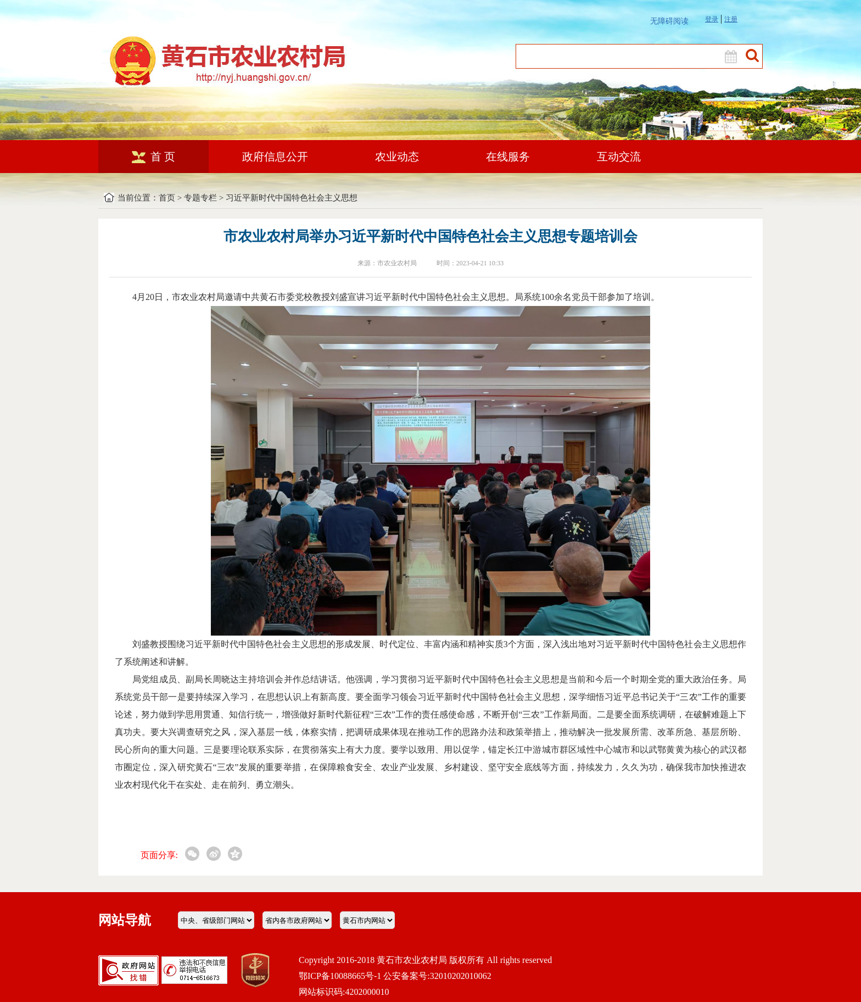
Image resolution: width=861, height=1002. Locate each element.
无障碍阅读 (669, 21)
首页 (167, 197)
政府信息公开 (275, 157)
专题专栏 (200, 197)
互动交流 (619, 157)
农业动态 (397, 157)
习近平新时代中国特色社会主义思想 (291, 197)
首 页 (153, 157)
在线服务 (508, 157)
